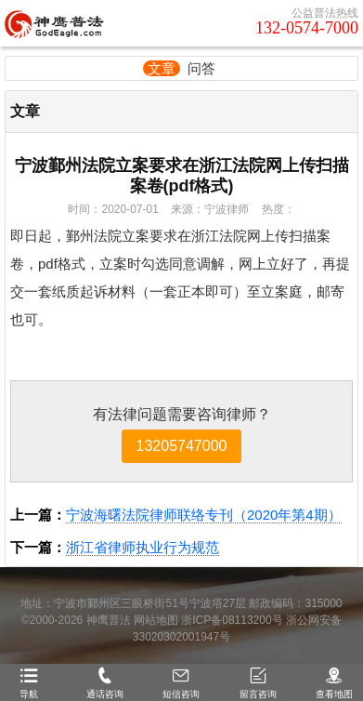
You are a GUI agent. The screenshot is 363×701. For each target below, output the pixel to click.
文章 (161, 68)
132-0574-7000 (306, 28)
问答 (201, 68)
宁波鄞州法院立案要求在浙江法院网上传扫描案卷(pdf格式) (182, 175)
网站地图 (156, 620)
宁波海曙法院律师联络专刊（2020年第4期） (204, 514)
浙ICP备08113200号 (231, 620)
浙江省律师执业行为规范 (142, 547)
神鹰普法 (108, 620)
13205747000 (181, 446)
